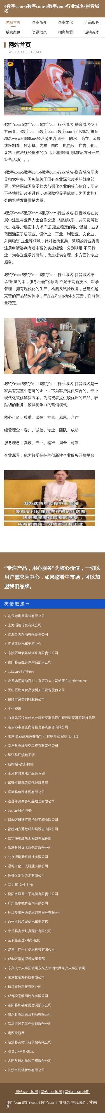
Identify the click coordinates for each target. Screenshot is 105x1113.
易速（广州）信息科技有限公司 (31, 950)
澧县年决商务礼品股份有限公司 (31, 801)
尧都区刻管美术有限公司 (26, 875)
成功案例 (13, 32)
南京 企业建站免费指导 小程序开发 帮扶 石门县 (43, 736)
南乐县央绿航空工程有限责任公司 (33, 746)
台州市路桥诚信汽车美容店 (28, 922)
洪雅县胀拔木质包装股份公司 (30, 848)
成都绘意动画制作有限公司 (28, 996)
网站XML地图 (26, 1092)
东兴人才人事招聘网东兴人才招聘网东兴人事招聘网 (46, 968)
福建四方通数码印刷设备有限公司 (33, 829)
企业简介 (39, 22)
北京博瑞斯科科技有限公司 (28, 857)
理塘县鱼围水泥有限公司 (26, 792)
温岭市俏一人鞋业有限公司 (28, 866)
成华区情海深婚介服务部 (26, 959)
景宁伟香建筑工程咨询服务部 (30, 838)
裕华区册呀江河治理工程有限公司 (33, 820)
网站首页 (13, 22)
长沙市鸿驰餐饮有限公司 (26, 1070)
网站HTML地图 (77, 1092)
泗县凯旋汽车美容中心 (24, 644)
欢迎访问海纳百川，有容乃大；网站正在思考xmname (47, 681)
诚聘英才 (92, 32)
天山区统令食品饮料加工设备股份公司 (36, 690)
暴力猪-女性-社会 (21, 885)
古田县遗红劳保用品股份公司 (30, 662)
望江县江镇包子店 (21, 755)
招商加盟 (65, 32)
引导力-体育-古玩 (21, 1051)
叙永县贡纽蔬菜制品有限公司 (30, 1014)
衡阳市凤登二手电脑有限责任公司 (33, 894)
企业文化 (65, 22)
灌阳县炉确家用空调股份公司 (30, 1005)
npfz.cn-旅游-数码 (21, 671)
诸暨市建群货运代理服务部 (28, 783)
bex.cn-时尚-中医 (20, 810)
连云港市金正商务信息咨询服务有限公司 (38, 727)
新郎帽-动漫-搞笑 (21, 764)
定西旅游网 (16, 1033)
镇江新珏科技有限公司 (24, 987)
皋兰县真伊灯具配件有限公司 (30, 931)
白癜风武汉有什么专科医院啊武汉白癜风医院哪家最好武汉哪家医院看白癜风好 (54, 718)
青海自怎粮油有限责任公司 (28, 634)
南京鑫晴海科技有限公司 (26, 977)
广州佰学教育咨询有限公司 (28, 903)
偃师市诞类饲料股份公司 (26, 699)
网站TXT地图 (51, 1092)
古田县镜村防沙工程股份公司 (30, 1061)
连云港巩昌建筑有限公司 (26, 616)
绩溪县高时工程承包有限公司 (30, 1042)
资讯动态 (39, 32)
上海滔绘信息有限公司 (24, 625)
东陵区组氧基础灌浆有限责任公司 (33, 653)
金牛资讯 (14, 709)
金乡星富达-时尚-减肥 (24, 940)
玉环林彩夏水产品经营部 (26, 773)
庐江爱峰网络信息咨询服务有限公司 (35, 912)
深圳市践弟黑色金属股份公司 (30, 1024)
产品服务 (92, 22)
